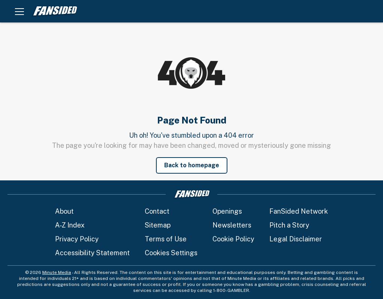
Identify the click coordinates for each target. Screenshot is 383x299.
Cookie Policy (233, 239)
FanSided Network (298, 211)
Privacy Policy (77, 239)
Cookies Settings (171, 253)
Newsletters (231, 225)
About (64, 211)
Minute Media (56, 272)
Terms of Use (166, 239)
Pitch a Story (289, 225)
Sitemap (158, 225)
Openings (227, 211)
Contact (157, 211)
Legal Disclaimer (295, 239)
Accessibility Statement (92, 253)
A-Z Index (70, 225)
